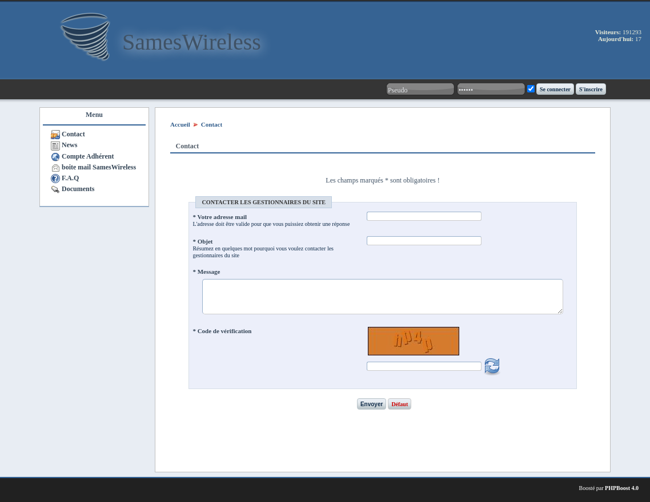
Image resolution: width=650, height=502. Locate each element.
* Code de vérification (221, 330)
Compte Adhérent (88, 156)
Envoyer (371, 404)
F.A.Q (70, 178)
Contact (73, 134)
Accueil (180, 124)
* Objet (202, 241)
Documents (78, 189)
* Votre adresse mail (219, 216)
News (69, 145)
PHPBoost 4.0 (622, 488)
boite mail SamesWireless (99, 167)
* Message (206, 271)
